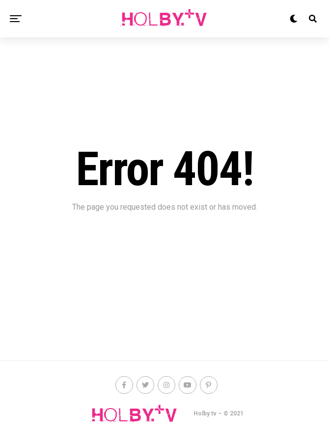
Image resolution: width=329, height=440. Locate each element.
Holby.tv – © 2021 (218, 413)
